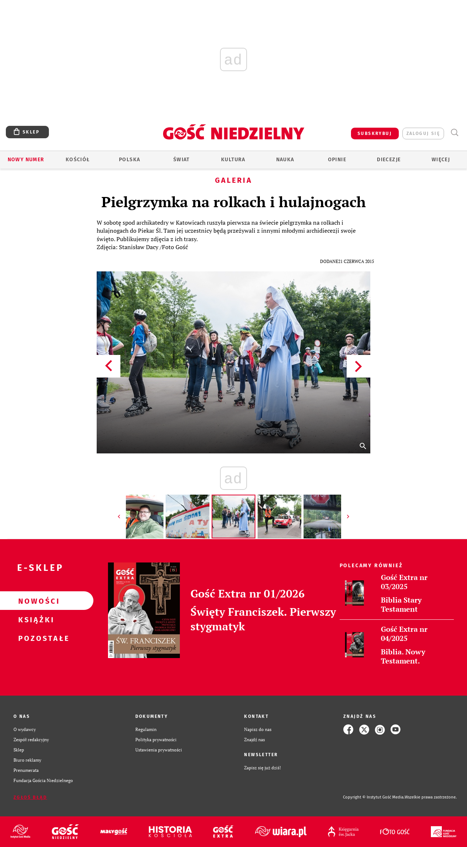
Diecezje (389, 159)
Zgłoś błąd (30, 797)
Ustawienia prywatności (158, 750)
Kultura (233, 159)
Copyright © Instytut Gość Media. (374, 797)
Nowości (35, 601)
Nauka (285, 159)
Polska (129, 159)
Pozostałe (35, 638)
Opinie (337, 159)
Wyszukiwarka (454, 132)
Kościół (78, 159)
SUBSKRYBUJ (375, 133)
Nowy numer (26, 159)
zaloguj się (423, 133)
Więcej (441, 159)
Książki (35, 619)
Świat (181, 159)
